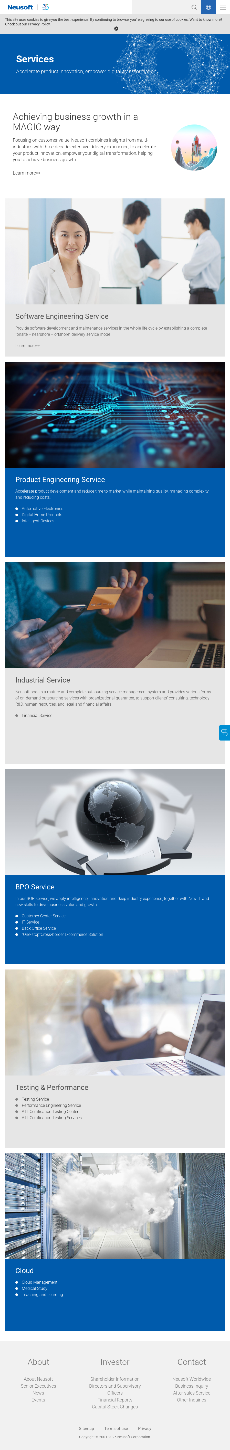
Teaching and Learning (42, 1294)
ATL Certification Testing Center (50, 1111)
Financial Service (37, 715)
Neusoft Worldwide (191, 1379)
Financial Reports (115, 1400)
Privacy (144, 1428)
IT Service (30, 922)
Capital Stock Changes (115, 1406)
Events (38, 1400)
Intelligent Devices (38, 520)
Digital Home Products (42, 514)
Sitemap (86, 1428)
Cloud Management (39, 1282)
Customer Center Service (44, 916)
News (38, 1393)
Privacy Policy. (39, 24)
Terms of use (116, 1428)
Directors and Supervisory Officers (115, 1389)
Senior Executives (38, 1386)
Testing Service (35, 1099)
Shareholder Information (115, 1379)
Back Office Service (39, 928)
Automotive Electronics (42, 508)
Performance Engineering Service (51, 1105)
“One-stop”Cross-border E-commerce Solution (62, 934)
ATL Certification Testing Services (52, 1117)
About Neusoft (38, 1379)
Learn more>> (26, 173)
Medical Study (34, 1288)
